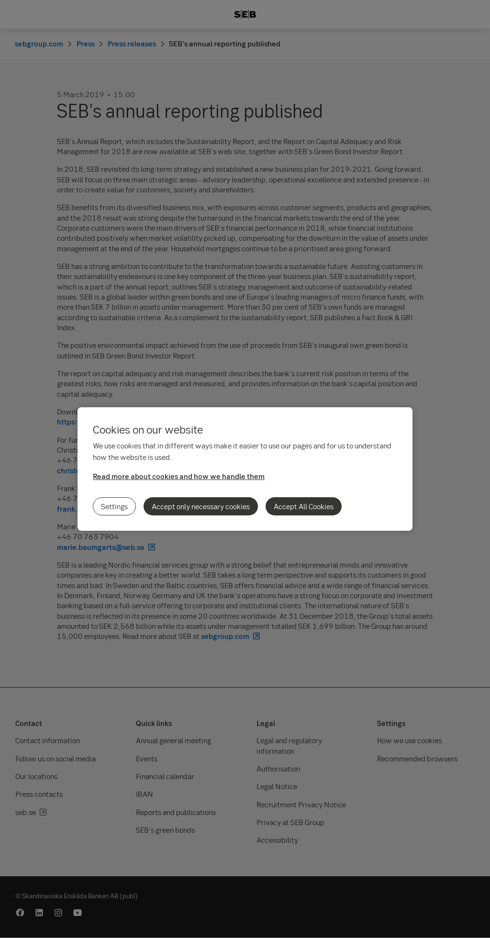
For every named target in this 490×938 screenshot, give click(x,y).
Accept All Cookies (304, 506)
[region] (245, 469)
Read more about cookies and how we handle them (179, 476)
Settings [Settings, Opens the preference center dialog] (114, 506)
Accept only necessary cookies (201, 506)
